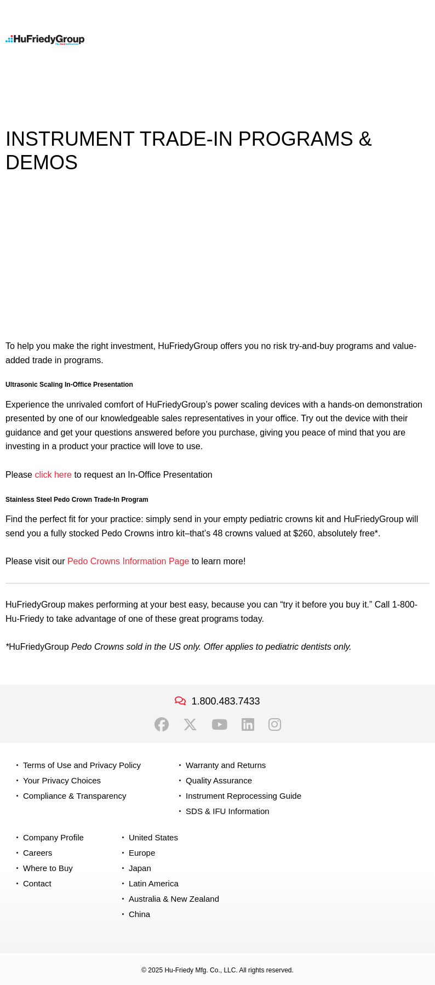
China (139, 914)
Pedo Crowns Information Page (128, 561)
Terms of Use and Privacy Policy (82, 765)
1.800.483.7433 (225, 701)
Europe (142, 852)
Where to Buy (48, 868)
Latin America (154, 883)
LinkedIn (248, 725)
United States (153, 837)
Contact (37, 883)
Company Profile (53, 837)
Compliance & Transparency (74, 795)
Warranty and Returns (226, 765)
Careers (37, 852)
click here (54, 474)
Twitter (190, 725)
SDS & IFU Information (228, 811)
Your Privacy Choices (62, 780)
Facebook (161, 725)
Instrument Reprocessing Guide (243, 795)
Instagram (274, 725)
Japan (140, 868)
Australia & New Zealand (174, 898)
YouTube (219, 725)
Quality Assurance (219, 780)
